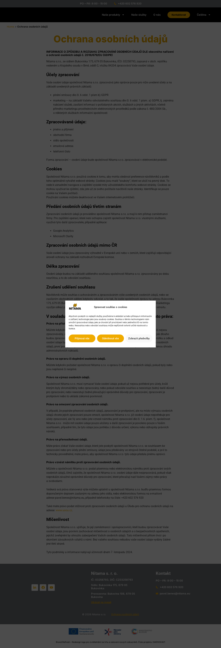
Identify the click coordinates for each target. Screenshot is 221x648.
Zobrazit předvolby (139, 338)
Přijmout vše (82, 338)
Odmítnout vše (110, 338)
